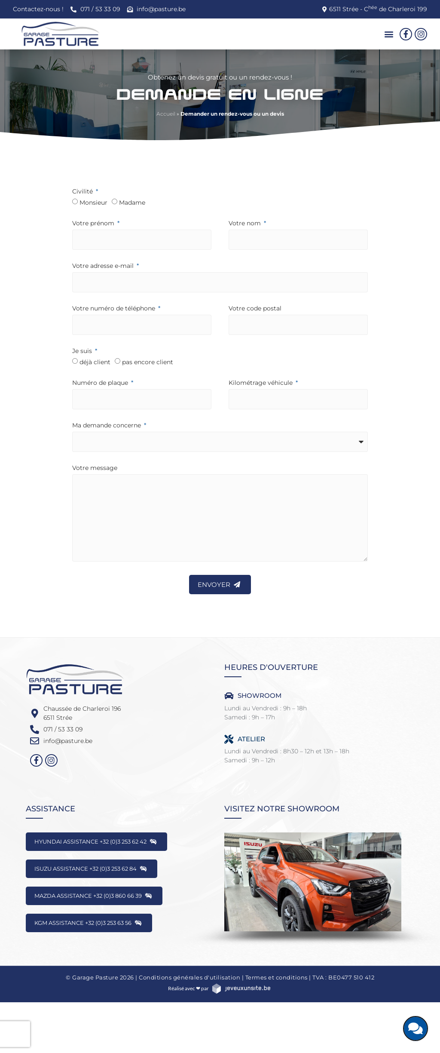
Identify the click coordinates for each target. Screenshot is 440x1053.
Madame (132, 202)
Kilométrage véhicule (261, 383)
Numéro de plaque (101, 383)
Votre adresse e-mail (103, 266)
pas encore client (147, 362)
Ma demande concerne (107, 425)
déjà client (94, 362)
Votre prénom (94, 223)
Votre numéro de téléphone (114, 308)
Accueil (165, 114)
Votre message (94, 468)
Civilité (83, 191)
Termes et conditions (276, 977)
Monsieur (93, 202)
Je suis (83, 351)
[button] (389, 34)
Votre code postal (255, 308)
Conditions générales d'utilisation (189, 977)
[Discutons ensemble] (415, 1028)
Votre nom (246, 223)
